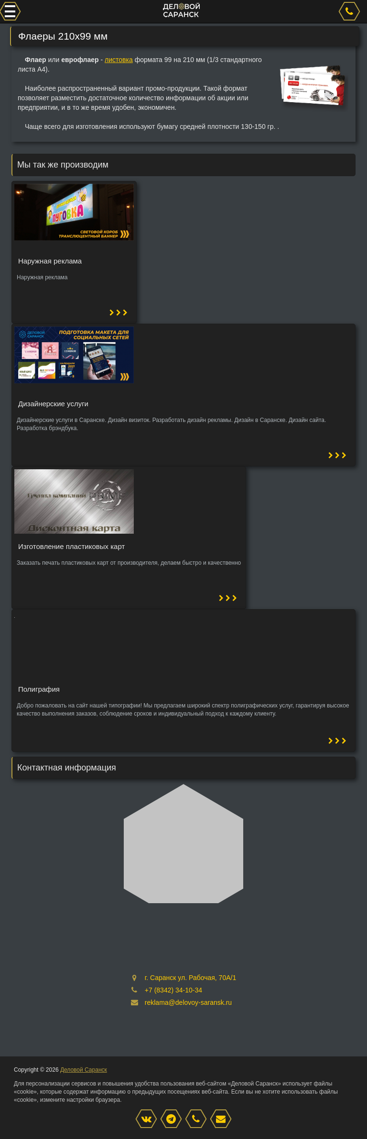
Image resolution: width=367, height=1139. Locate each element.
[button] (118, 313)
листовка (119, 59)
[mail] (223, 1119)
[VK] (148, 1119)
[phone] (350, 11)
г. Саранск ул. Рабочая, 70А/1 (190, 977)
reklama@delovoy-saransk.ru (188, 1002)
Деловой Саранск (83, 1069)
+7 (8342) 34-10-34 (173, 990)
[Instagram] (173, 1119)
